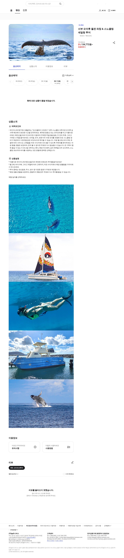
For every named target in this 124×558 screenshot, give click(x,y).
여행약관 (62, 526)
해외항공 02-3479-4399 (54, 539)
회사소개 (11, 526)
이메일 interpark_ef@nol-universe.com (98, 537)
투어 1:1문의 (50, 540)
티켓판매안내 (88, 526)
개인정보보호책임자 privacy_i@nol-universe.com (101, 539)
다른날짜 (68, 75)
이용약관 (20, 526)
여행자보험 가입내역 (74, 526)
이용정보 (49, 66)
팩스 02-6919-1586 (52, 537)
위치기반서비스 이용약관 (48, 526)
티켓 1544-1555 (61, 535)
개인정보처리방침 (31, 526)
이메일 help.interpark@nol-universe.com (70, 537)
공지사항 (98, 526)
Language (13, 530)
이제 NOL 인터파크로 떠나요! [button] (39, 4)
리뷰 (65, 66)
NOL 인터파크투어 (17, 468)
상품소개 (33, 66)
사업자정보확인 (31, 537)
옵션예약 (16, 66)
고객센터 (107, 526)
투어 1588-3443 (51, 535)
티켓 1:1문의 (59, 540)
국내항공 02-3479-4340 (68, 539)
